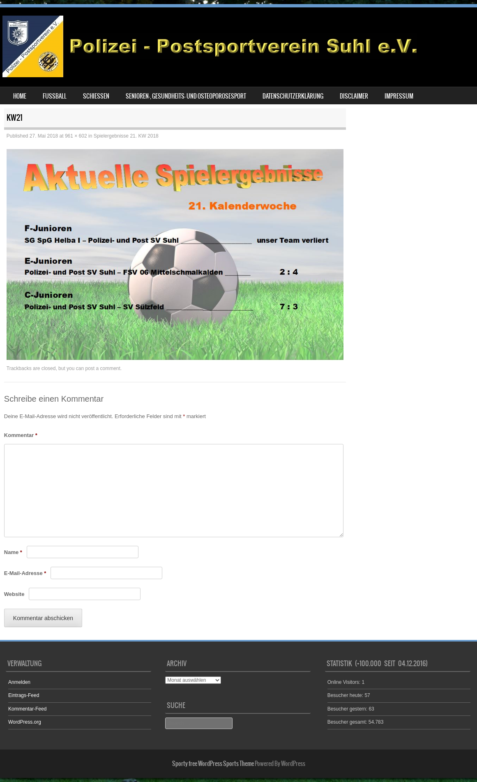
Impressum (399, 96)
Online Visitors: (344, 682)
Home (19, 96)
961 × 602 (76, 136)
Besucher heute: (346, 695)
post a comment (102, 368)
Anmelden (19, 682)
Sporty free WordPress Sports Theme (213, 763)
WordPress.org (24, 722)
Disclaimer (354, 96)
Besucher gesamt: (348, 722)
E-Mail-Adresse (25, 573)
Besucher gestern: (348, 709)
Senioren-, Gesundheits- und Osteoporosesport (186, 96)
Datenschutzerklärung (293, 96)
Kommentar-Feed (27, 709)
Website (14, 594)
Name (13, 552)
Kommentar (20, 435)
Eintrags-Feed (23, 695)
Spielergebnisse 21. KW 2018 (126, 136)
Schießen (96, 96)
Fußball (55, 96)
